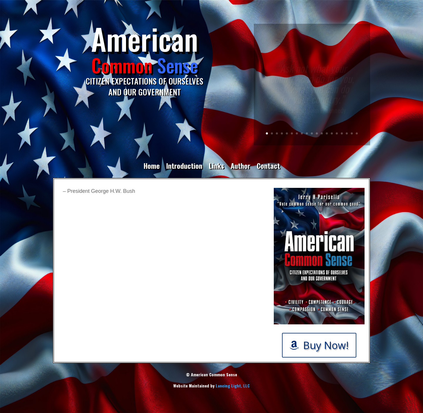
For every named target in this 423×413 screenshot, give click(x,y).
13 (327, 133)
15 (337, 133)
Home (151, 166)
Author (240, 166)
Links (216, 166)
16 (342, 133)
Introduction (184, 166)
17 (347, 133)
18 (352, 133)
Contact (268, 166)
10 (312, 133)
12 (322, 133)
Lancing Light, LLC (233, 385)
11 (317, 133)
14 (332, 133)
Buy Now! (326, 345)
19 (357, 133)
